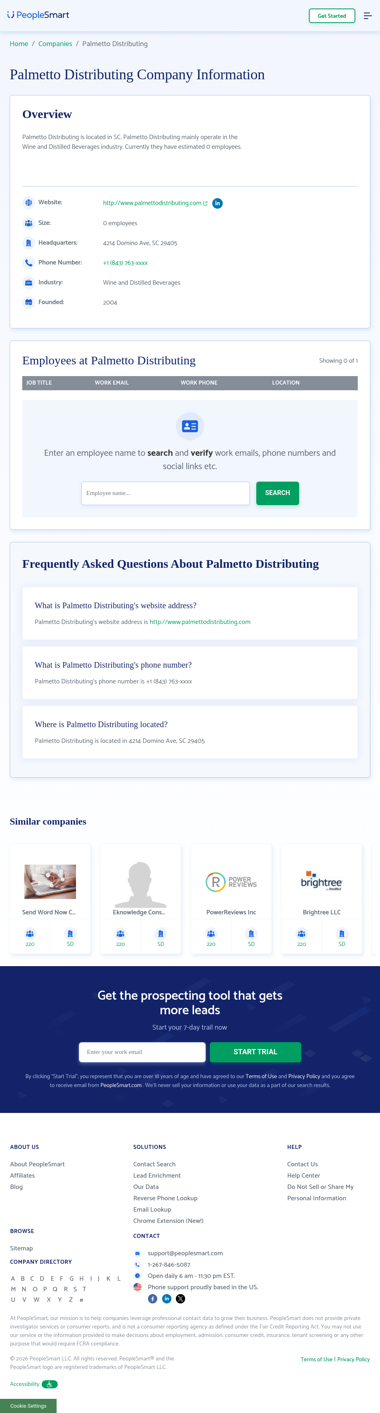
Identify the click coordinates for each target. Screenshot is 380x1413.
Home (19, 44)
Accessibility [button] (34, 1384)
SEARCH (277, 493)
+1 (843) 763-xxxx (125, 263)
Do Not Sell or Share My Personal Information (320, 1193)
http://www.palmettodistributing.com (152, 203)
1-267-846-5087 (161, 1264)
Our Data (146, 1187)
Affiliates (22, 1175)
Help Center (303, 1175)
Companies (55, 44)
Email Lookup (152, 1209)
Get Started (332, 16)
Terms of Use (261, 1076)
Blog (16, 1187)
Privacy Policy (304, 1076)
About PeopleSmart (37, 1164)
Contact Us (302, 1164)
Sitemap (21, 1248)
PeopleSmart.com (120, 1085)
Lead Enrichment (157, 1175)
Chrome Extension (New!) (168, 1221)
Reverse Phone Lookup (165, 1198)
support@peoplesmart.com (178, 1253)
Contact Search (154, 1164)
